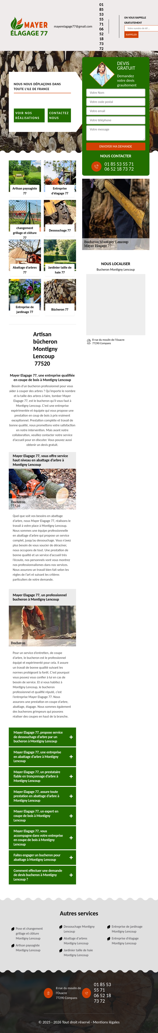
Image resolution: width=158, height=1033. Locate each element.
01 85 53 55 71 (101, 14)
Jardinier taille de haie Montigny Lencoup (78, 952)
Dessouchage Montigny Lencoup (79, 929)
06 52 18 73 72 (101, 38)
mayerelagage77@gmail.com (73, 26)
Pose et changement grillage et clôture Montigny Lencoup (29, 933)
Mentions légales (106, 1022)
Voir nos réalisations (27, 115)
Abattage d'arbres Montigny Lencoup (76, 940)
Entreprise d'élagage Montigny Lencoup (125, 940)
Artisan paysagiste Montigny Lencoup (28, 947)
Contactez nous (59, 115)
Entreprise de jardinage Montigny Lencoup (127, 929)
